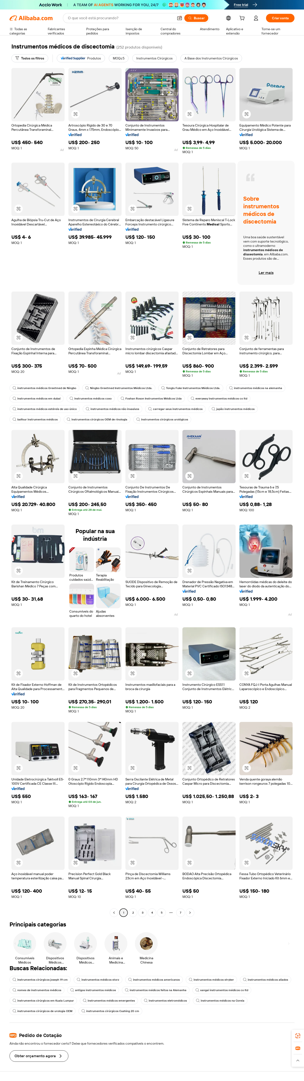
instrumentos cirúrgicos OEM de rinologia (97, 419)
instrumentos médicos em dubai (37, 398)
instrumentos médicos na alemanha (255, 388)
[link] (298, 1036)
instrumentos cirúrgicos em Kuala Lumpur (43, 1001)
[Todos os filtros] (29, 58)
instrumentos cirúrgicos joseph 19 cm (40, 980)
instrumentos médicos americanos (154, 980)
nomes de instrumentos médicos (37, 990)
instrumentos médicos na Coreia (220, 1001)
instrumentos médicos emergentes (109, 1001)
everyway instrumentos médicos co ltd (219, 398)
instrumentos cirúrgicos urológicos (162, 419)
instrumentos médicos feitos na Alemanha (155, 990)
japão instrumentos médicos (233, 409)
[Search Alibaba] (120, 18)
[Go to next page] (190, 912)
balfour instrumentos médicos (35, 419)
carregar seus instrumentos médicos (175, 409)
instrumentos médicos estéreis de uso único (45, 409)
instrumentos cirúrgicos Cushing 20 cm (110, 1011)
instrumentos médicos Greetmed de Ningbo (44, 388)
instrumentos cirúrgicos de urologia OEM (42, 1011)
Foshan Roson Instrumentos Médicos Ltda (151, 398)
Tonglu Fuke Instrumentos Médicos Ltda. (190, 388)
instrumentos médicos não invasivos (112, 409)
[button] (179, 18)
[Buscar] (196, 18)
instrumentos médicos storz (98, 980)
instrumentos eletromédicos (165, 1001)
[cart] (243, 19)
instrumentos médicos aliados (265, 980)
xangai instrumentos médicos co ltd (221, 990)
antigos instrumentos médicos (93, 990)
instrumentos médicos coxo (91, 398)
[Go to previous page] (114, 912)
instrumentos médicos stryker (211, 980)
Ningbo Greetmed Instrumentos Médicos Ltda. (118, 388)
